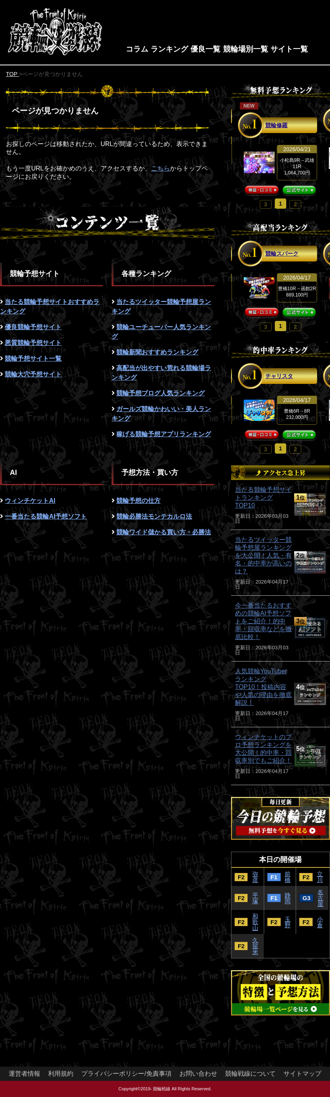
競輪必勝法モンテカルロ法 (154, 516)
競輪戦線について (250, 1073)
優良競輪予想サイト (33, 327)
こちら (160, 168)
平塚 (255, 898)
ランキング (169, 49)
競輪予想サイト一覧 (33, 358)
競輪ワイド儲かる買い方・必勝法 (163, 532)
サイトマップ (302, 1073)
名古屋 (320, 898)
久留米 (255, 946)
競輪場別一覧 (245, 49)
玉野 (288, 922)
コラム (137, 49)
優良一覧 (205, 49)
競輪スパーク (281, 253)
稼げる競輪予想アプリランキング (163, 434)
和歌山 (255, 922)
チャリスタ (279, 376)
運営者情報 (24, 1073)
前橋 (288, 877)
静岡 (288, 898)
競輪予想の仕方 (138, 500)
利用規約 (60, 1073)
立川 (320, 877)
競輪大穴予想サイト (33, 374)
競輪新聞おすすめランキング (157, 352)
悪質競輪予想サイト (33, 342)
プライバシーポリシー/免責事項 (126, 1073)
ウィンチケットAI (30, 500)
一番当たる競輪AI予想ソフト (46, 516)
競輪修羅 (276, 125)
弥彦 (255, 877)
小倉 (320, 922)
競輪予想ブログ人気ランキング (160, 393)
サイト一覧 (289, 49)
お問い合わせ (198, 1073)
